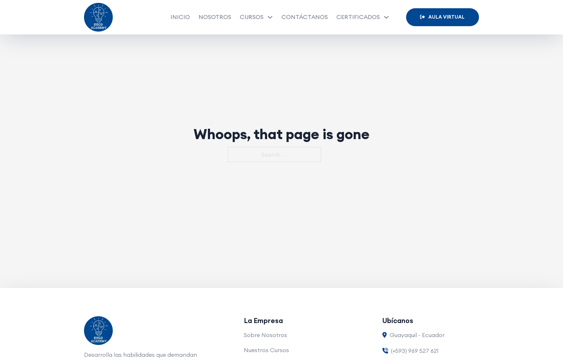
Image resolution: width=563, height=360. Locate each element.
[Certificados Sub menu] (386, 17)
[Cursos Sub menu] (270, 17)
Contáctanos (305, 16)
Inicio (180, 16)
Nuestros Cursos (266, 350)
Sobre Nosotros (265, 334)
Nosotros (215, 16)
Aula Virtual (442, 17)
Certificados (358, 16)
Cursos (252, 16)
